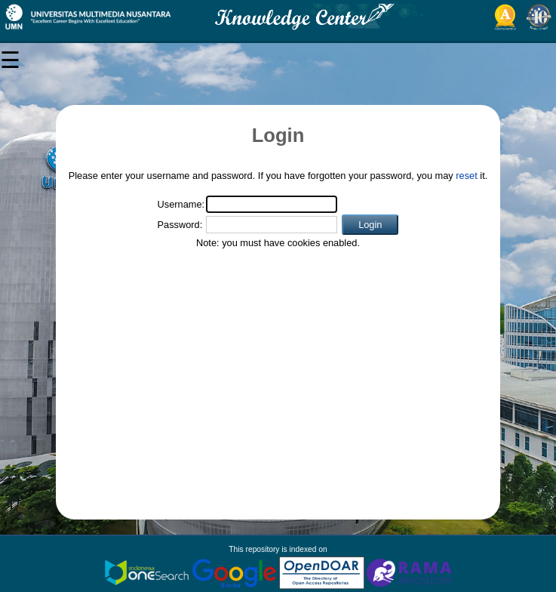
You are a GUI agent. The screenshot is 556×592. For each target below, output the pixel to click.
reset (466, 175)
